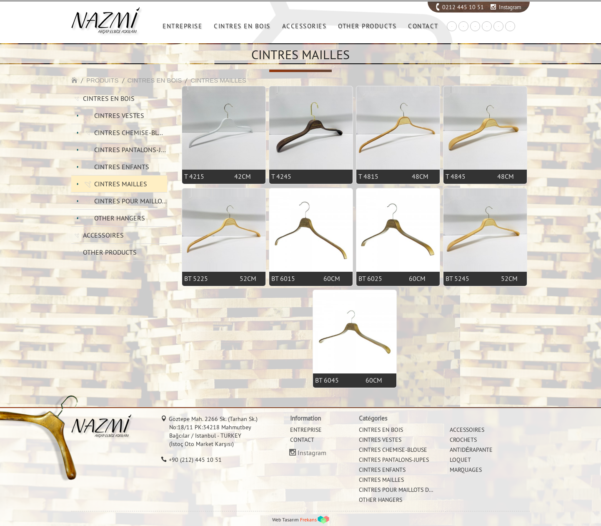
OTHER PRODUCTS (367, 26)
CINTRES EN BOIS (242, 26)
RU (498, 26)
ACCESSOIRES (103, 235)
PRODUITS (102, 80)
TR (451, 26)
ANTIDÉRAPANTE (471, 449)
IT (510, 26)
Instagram (510, 7)
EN (463, 26)
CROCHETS (463, 439)
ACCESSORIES (304, 26)
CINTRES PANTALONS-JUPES (130, 149)
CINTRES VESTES (119, 115)
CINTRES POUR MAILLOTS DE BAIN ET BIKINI (130, 201)
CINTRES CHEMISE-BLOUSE (130, 132)
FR (486, 26)
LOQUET (460, 459)
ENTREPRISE (182, 26)
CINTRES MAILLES (218, 80)
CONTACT (423, 26)
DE (475, 26)
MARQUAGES (466, 469)
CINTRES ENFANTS (121, 167)
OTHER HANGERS (119, 218)
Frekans (308, 519)
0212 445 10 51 (463, 7)
